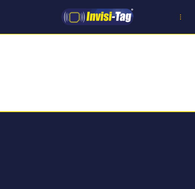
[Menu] (180, 17)
